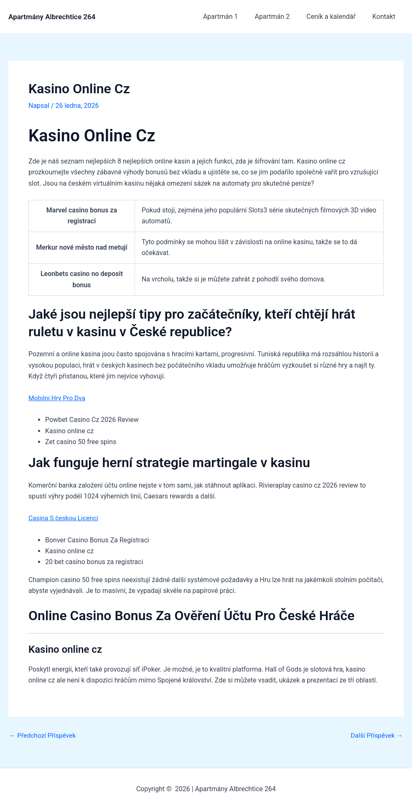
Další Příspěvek (376, 735)
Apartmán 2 (280, 16)
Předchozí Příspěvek (43, 735)
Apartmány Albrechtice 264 (51, 17)
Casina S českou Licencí (64, 518)
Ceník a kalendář (336, 16)
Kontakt (385, 16)
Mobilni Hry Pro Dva (57, 398)
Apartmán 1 (232, 16)
